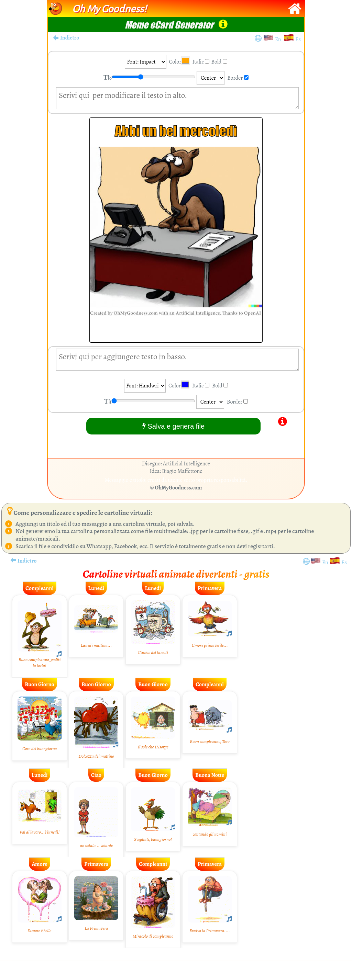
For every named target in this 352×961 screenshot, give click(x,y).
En (279, 39)
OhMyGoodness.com (178, 487)
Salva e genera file (173, 426)
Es (298, 39)
